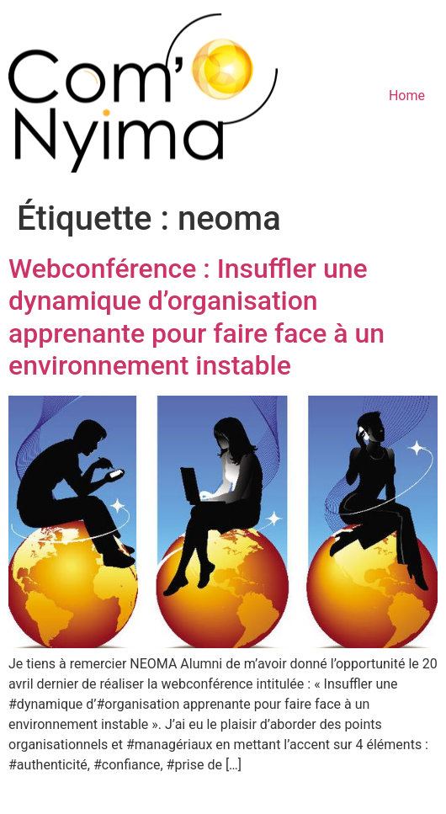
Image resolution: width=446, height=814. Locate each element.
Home (407, 96)
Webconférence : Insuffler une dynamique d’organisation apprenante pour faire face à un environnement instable (196, 317)
